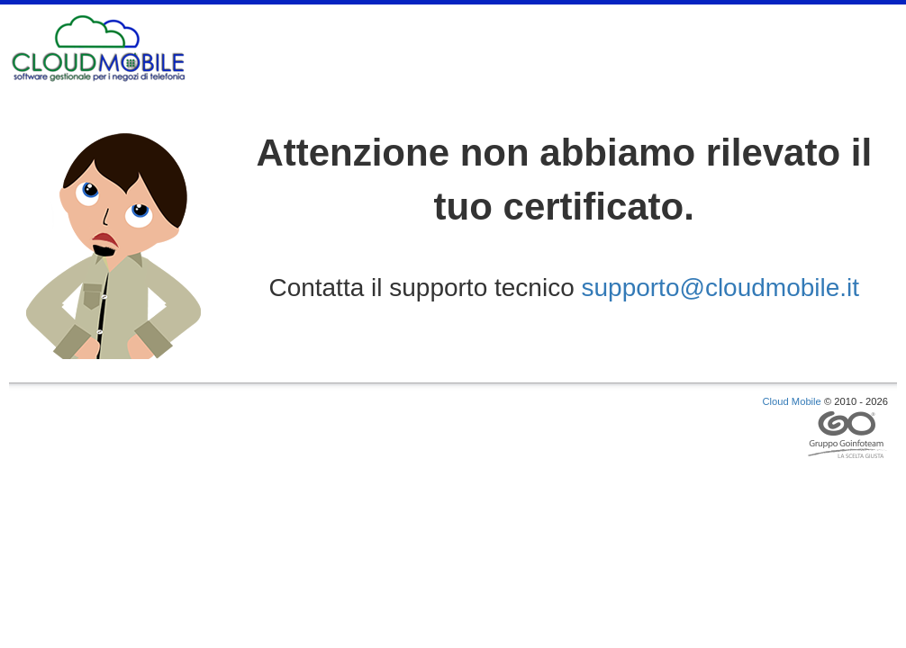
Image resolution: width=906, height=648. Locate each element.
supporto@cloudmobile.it (721, 288)
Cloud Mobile (792, 401)
